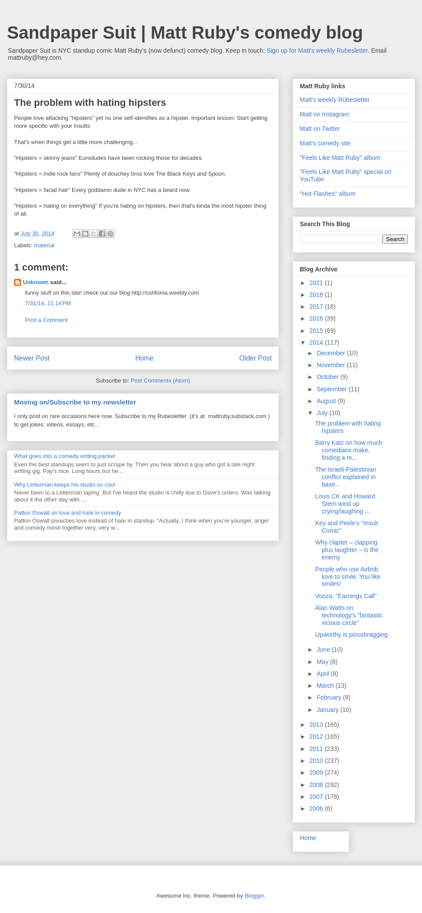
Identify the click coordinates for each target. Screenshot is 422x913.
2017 (317, 306)
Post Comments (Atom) (160, 380)
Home (144, 358)
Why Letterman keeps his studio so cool (64, 484)
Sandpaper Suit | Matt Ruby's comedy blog (185, 32)
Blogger (254, 895)
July (322, 412)
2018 (317, 294)
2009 (317, 772)
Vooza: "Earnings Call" (346, 595)
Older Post (255, 358)
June (323, 649)
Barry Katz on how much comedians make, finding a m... (348, 450)
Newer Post (32, 358)
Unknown (36, 282)
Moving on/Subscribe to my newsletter (75, 402)
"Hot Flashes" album (328, 193)
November (331, 364)
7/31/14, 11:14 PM (48, 303)
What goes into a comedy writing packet (64, 456)
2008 (317, 784)
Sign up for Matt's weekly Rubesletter (317, 50)
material (44, 245)
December (331, 353)
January (328, 709)
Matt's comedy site (325, 143)
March (325, 685)
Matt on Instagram (324, 114)
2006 (317, 808)
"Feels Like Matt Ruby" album (340, 157)
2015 (317, 330)
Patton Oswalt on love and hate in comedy (67, 512)
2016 (317, 318)
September (332, 389)
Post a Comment (46, 320)
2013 (317, 724)
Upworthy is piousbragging (351, 634)
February (329, 697)
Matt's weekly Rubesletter (335, 99)
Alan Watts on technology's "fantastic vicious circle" (348, 615)
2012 (317, 736)
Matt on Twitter (320, 128)
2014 (317, 342)
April (323, 673)
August (326, 400)
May (323, 661)
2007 (317, 796)
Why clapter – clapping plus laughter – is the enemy (346, 550)
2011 (317, 748)
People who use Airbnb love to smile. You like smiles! (348, 577)
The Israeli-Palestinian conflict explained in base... (345, 477)
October (328, 376)
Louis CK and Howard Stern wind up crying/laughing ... (345, 504)
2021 (317, 282)
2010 (317, 760)
